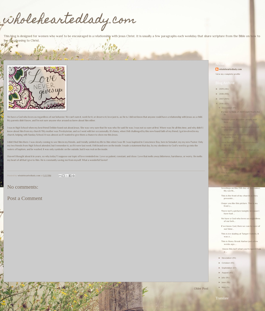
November (227, 258)
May (224, 287)
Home (107, 288)
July (224, 277)
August (225, 272)
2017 (221, 98)
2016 (221, 103)
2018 (221, 93)
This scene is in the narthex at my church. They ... (237, 136)
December (227, 107)
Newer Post (12, 288)
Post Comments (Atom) (28, 295)
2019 (221, 89)
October (226, 262)
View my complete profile (228, 74)
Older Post (201, 288)
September (227, 267)
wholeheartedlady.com (70, 20)
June (224, 282)
